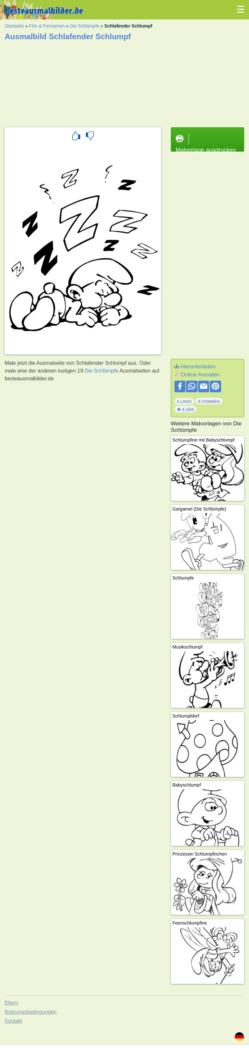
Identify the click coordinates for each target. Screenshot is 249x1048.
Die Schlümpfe (84, 26)
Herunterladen (198, 366)
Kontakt (13, 1021)
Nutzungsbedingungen (30, 1012)
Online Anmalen (200, 375)
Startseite (14, 26)
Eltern (11, 1003)
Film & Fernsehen (47, 26)
